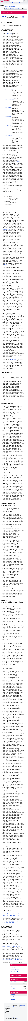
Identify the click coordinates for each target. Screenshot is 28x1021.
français (13, 999)
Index (6, 3)
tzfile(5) (3, 17)
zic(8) (17, 915)
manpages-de (17, 8)
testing (12, 986)
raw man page (14, 971)
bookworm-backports (9, 8)
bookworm (13, 981)
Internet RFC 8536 (13, 921)
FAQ (20, 3)
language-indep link (16, 967)
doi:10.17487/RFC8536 (8, 922)
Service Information (10, 6)
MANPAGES (6, 0)
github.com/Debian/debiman (19, 1017)
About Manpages (13, 3)
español (13, 997)
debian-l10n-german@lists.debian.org (12, 959)
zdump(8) (12, 915)
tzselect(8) (5, 915)
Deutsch (13, 994)
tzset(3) (9, 33)
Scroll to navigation (7, 12)
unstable (13, 988)
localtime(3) (6, 229)
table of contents (16, 975)
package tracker (15, 969)
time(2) (18, 161)
